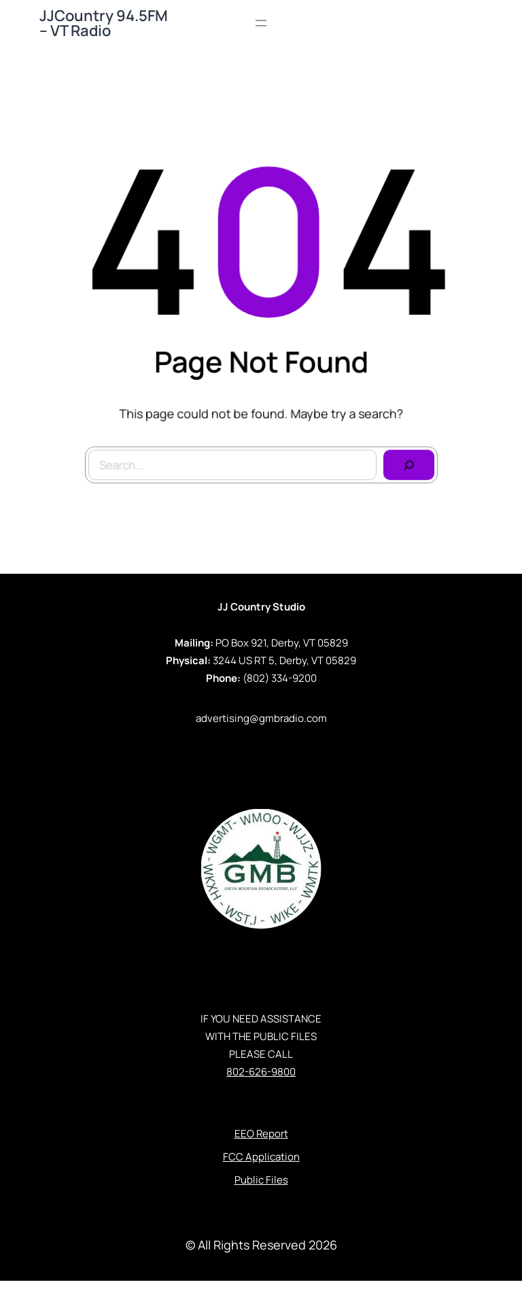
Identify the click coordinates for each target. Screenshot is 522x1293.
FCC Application (261, 1157)
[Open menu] (261, 23)
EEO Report (261, 1133)
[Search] (406, 462)
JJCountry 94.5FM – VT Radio (103, 23)
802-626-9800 (261, 1072)
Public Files (261, 1180)
